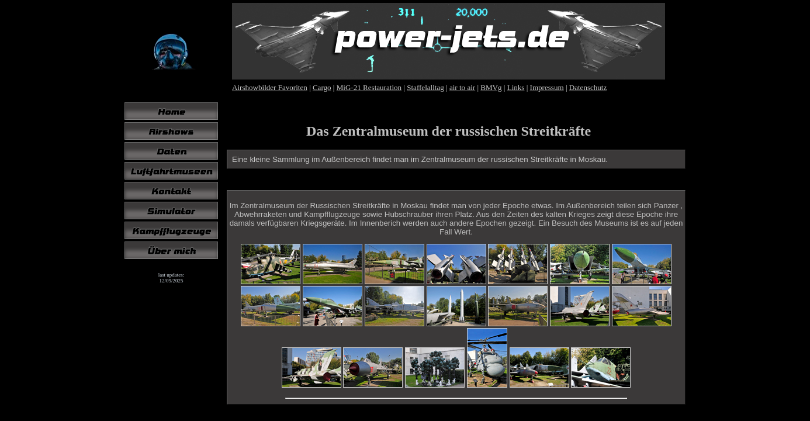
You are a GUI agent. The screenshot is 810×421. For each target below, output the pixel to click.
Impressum (547, 87)
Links (516, 87)
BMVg (490, 87)
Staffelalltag (425, 87)
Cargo (322, 87)
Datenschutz (588, 87)
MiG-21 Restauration (369, 87)
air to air (462, 87)
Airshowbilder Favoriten (269, 87)
